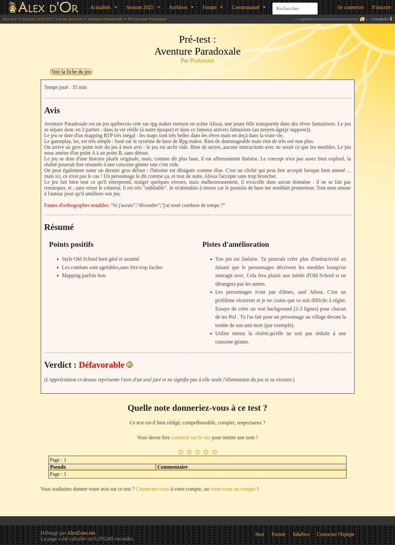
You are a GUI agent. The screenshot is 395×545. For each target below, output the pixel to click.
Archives (178, 7)
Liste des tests (70, 18)
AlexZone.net (81, 533)
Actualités (100, 7)
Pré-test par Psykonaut (147, 18)
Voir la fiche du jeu (71, 71)
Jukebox (301, 534)
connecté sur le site (191, 437)
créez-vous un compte (233, 489)
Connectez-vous (152, 489)
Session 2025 (140, 7)
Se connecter (350, 7)
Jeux (259, 534)
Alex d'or (9, 18)
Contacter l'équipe (335, 534)
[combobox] (295, 4)
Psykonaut (202, 60)
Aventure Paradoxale (105, 18)
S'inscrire (381, 7)
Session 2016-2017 (38, 18)
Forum (210, 7)
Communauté (245, 7)
